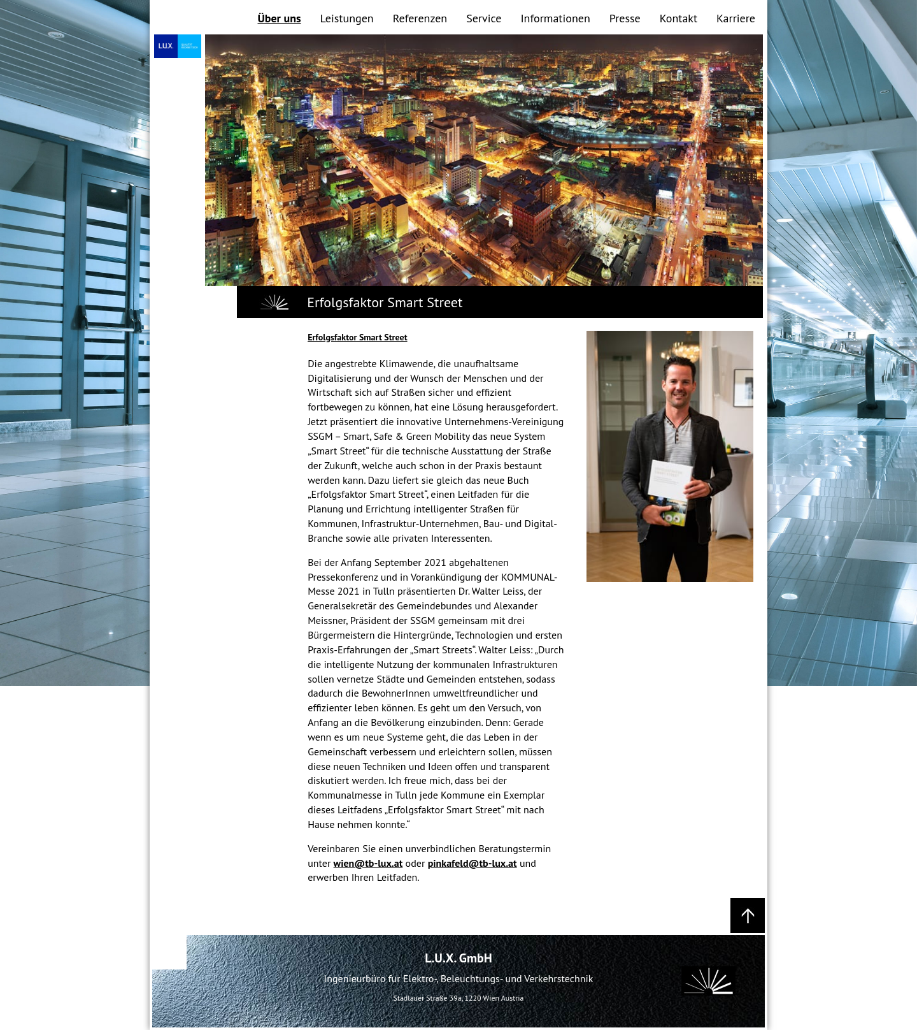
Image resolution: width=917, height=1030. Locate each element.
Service (483, 18)
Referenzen (420, 18)
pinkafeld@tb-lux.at (472, 863)
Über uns (279, 18)
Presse (625, 18)
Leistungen (347, 18)
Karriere (735, 18)
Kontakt (678, 18)
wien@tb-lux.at (368, 863)
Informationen (555, 18)
